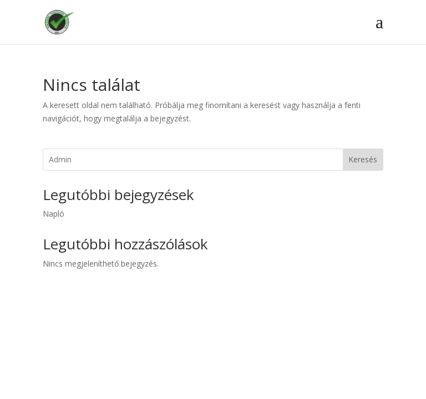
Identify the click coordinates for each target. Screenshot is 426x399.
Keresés (362, 159)
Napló (53, 213)
